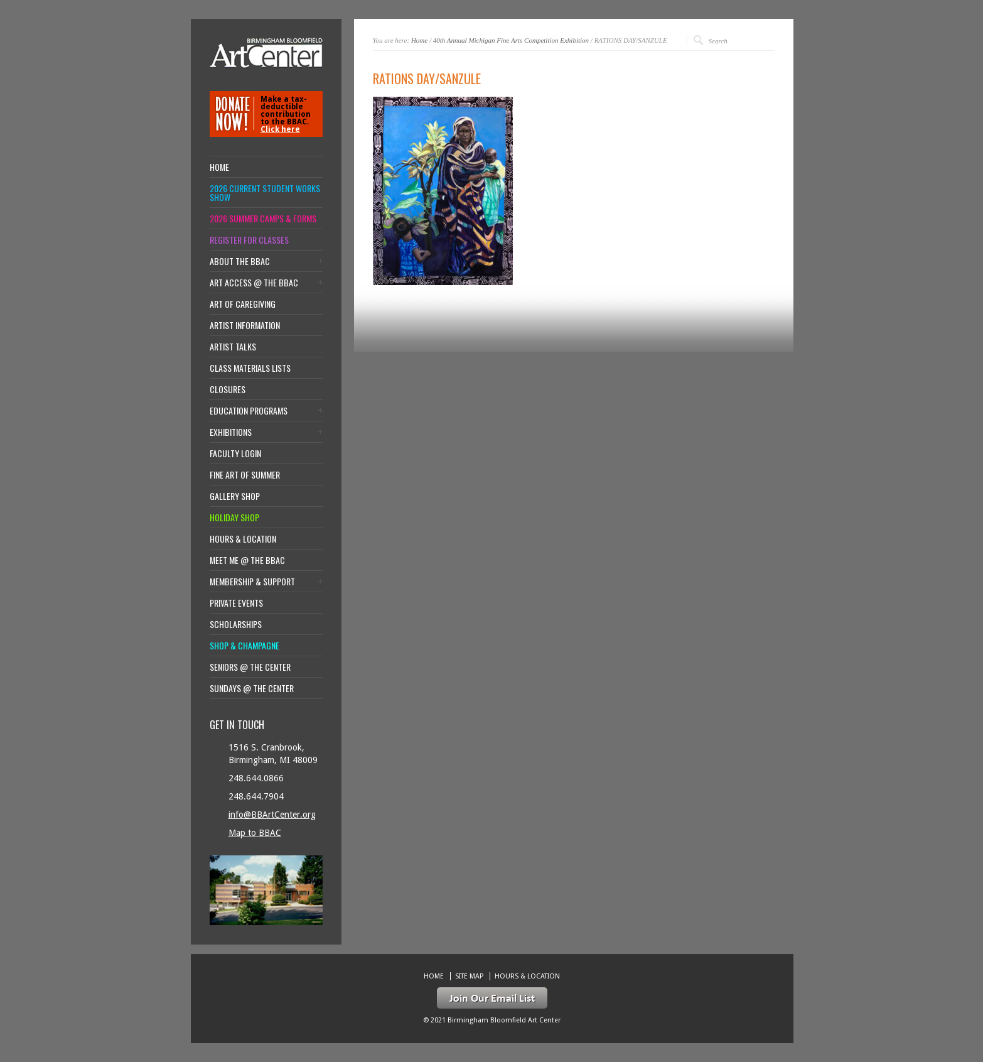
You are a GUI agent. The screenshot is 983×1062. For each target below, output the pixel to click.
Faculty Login (235, 453)
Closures (227, 389)
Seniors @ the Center (250, 667)
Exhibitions (231, 432)
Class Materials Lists (250, 368)
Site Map (469, 976)
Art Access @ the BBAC (254, 282)
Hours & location (243, 538)
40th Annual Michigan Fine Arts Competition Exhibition (511, 40)
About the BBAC (240, 261)
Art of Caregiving (243, 304)
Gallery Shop (235, 496)
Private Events (236, 603)
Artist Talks (233, 346)
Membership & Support (252, 581)
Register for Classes (249, 240)
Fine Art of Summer (245, 474)
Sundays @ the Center (252, 688)
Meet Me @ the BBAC (247, 560)
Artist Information (245, 325)
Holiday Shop (234, 517)
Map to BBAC (254, 833)
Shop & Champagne (244, 645)
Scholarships (236, 624)
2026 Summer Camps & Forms (263, 218)
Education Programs (248, 410)
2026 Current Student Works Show (265, 193)
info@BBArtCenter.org (272, 815)
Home (419, 40)
